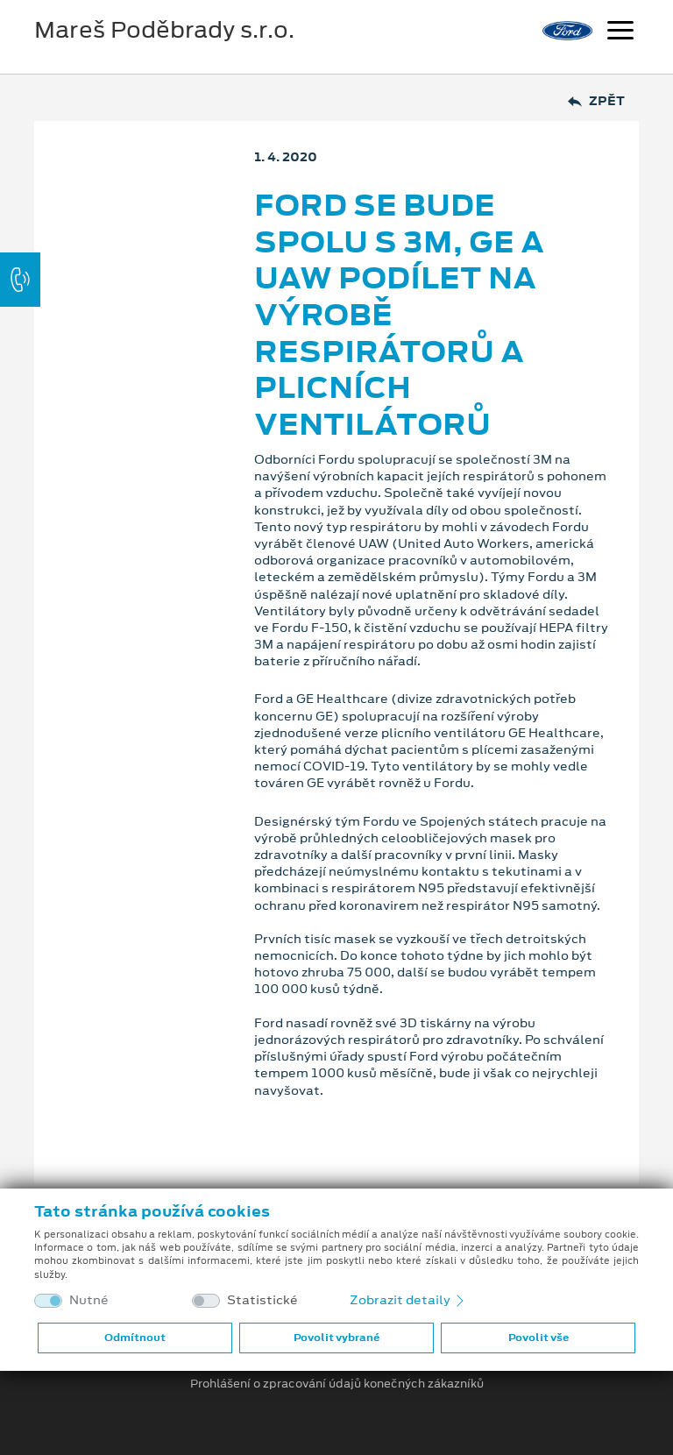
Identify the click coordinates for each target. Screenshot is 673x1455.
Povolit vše (538, 1338)
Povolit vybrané (336, 1338)
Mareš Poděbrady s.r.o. (164, 30)
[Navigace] (620, 32)
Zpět (596, 101)
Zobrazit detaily (408, 1300)
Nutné (89, 1300)
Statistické (262, 1300)
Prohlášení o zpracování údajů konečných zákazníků (337, 1384)
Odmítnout (135, 1338)
